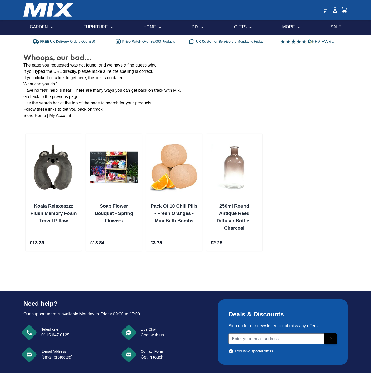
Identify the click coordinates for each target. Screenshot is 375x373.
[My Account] (335, 10)
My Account (60, 115)
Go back (31, 96)
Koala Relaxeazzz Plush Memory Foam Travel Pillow (53, 213)
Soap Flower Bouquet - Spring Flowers (114, 213)
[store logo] (48, 10)
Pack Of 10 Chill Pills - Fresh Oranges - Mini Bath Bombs (174, 213)
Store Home (34, 115)
